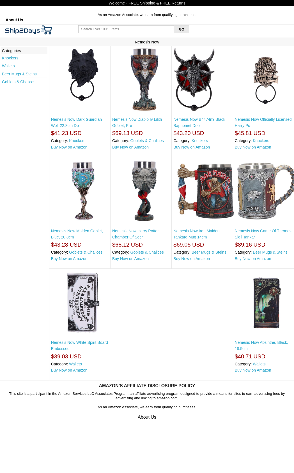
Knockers (10, 58)
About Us (14, 20)
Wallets (8, 66)
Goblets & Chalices (18, 82)
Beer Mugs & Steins (19, 74)
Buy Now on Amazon (69, 147)
